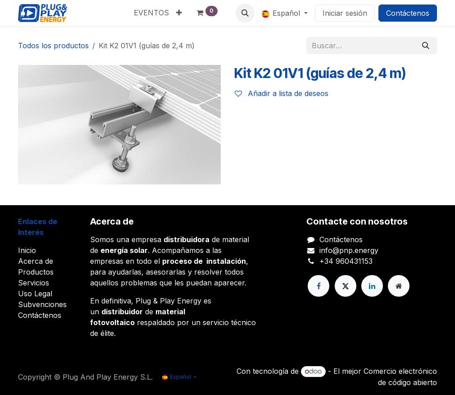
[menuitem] (151, 13)
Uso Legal (35, 293)
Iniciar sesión (345, 13)
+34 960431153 (346, 261)
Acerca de (35, 261)
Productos (36, 271)
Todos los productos (53, 45)
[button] (245, 13)
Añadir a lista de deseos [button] (281, 93)
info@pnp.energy (348, 250)
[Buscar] (425, 45)
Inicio (27, 250)
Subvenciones (42, 304)
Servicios (33, 282)
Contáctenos (407, 13)
